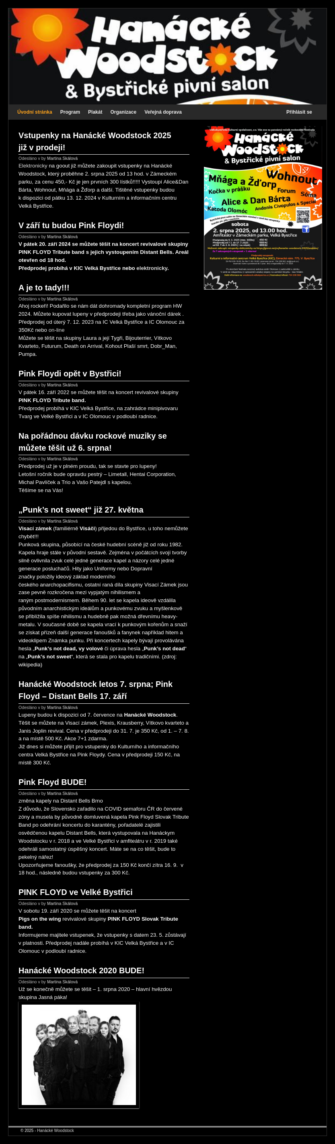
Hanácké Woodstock (55, 1130)
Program (70, 112)
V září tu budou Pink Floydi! (71, 225)
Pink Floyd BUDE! (52, 782)
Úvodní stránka (34, 112)
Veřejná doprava (163, 112)
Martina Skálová (62, 158)
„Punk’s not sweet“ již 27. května (81, 509)
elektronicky (151, 268)
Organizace (123, 112)
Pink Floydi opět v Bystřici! (69, 373)
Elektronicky (32, 166)
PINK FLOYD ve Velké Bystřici (75, 892)
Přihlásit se (299, 112)
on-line (57, 330)
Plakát (95, 112)
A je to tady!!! (44, 287)
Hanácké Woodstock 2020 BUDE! (81, 970)
